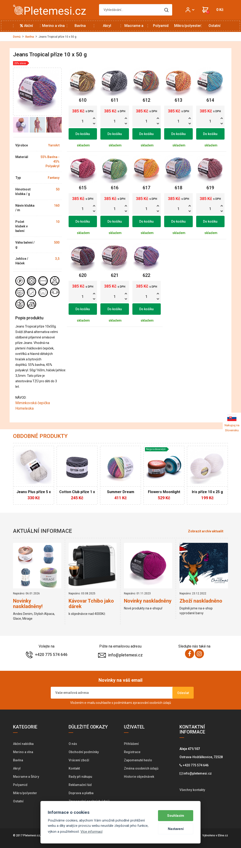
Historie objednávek (139, 776)
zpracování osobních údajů (152, 703)
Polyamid (161, 25)
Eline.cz (223, 835)
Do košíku (82, 134)
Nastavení (176, 829)
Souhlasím (175, 816)
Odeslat (183, 693)
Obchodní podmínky (84, 752)
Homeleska (24, 408)
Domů (17, 36)
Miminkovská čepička (32, 403)
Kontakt (74, 768)
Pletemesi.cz (31, 835)
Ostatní (214, 25)
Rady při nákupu (80, 776)
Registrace (132, 752)
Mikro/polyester (187, 25)
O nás (73, 744)
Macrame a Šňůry (133, 27)
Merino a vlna (53, 25)
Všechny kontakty (192, 790)
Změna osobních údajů (141, 768)
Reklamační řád (80, 785)
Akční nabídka (26, 27)
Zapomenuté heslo (138, 760)
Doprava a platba (81, 793)
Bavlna (80, 25)
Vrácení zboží (79, 760)
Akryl (107, 25)
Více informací (91, 832)
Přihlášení (131, 744)
